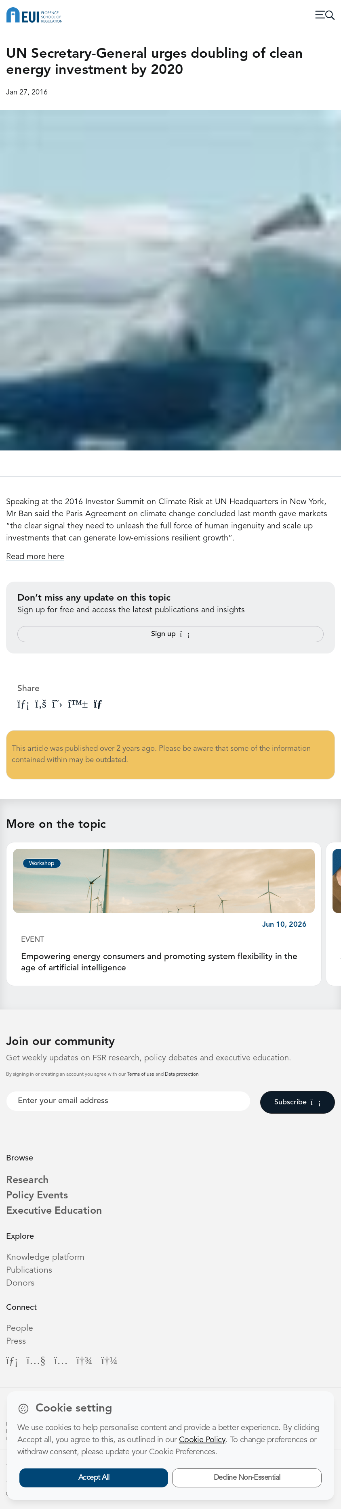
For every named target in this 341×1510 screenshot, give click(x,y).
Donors (20, 1284)
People (19, 1330)
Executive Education (55, 1212)
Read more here (35, 557)
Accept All (93, 1477)
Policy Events (38, 1196)
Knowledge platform (45, 1258)
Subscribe (297, 1102)
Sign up (170, 634)
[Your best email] (128, 1101)
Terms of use (141, 1074)
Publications (29, 1271)
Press (16, 1342)
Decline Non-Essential (247, 1477)
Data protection (182, 1074)
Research (28, 1180)
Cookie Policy (202, 1440)
